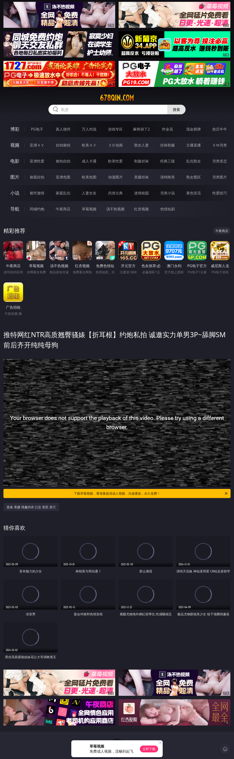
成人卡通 (89, 161)
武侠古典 (115, 193)
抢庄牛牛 (219, 129)
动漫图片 (115, 177)
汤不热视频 (115, 208)
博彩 (14, 129)
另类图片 (219, 177)
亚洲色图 (63, 177)
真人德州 (63, 129)
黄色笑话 (193, 193)
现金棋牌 (193, 129)
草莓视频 (89, 208)
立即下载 (149, 749)
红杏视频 (141, 208)
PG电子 (37, 129)
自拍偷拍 (63, 145)
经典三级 (167, 161)
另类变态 (219, 161)
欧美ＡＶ (89, 145)
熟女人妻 (141, 145)
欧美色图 (89, 177)
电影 (14, 161)
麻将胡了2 (141, 129)
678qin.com (117, 97)
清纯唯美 (167, 177)
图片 (14, 177)
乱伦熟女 (193, 161)
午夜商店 (63, 208)
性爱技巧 (219, 193)
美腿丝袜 (141, 177)
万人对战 (89, 129)
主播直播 (193, 145)
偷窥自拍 (37, 177)
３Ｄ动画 (115, 145)
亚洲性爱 (37, 161)
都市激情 (37, 193)
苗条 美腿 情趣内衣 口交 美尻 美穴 (31, 507)
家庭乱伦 (63, 193)
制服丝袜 (141, 161)
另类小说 (167, 193)
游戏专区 (115, 129)
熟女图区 (193, 177)
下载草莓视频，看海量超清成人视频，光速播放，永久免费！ (151, 493)
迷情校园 (141, 193)
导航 (14, 209)
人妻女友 (89, 193)
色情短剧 (167, 208)
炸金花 (167, 129)
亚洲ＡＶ (37, 145)
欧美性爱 (115, 161)
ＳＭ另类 (219, 145)
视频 (14, 145)
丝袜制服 (167, 145)
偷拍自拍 (63, 161)
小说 (14, 193)
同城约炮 (37, 208)
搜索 (176, 109)
